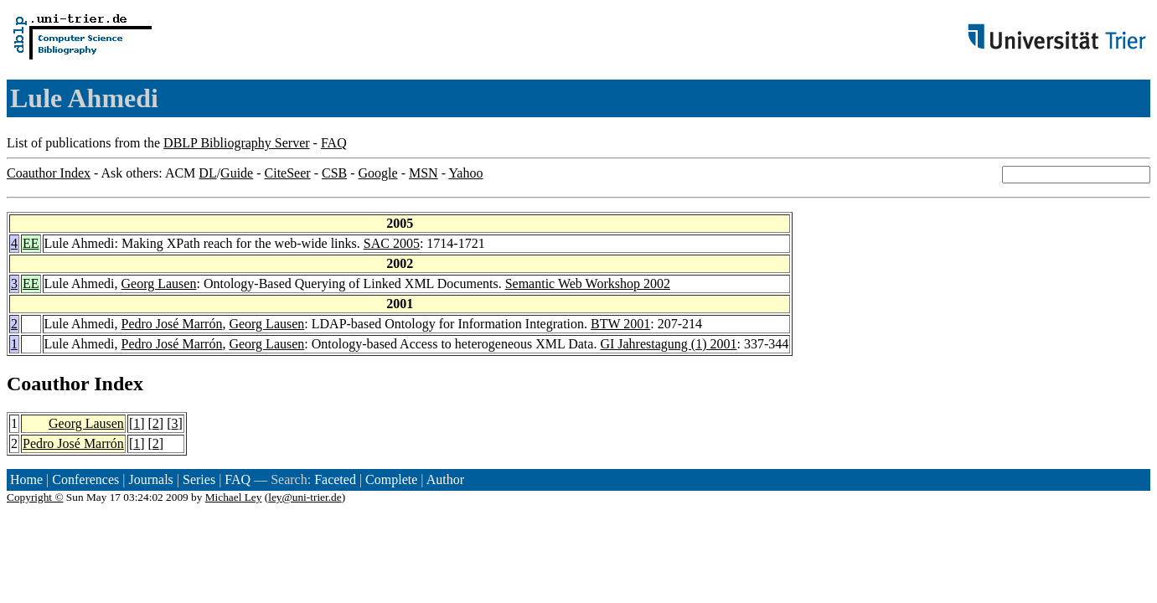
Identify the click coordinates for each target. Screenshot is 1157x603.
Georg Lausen (159, 283)
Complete (391, 479)
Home (26, 479)
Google (378, 173)
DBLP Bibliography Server (236, 143)
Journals (150, 479)
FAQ (334, 143)
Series (199, 479)
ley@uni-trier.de (304, 497)
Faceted (335, 479)
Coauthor (48, 383)
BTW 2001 (620, 324)
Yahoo (465, 173)
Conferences (85, 479)
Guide (236, 173)
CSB (334, 173)
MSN (423, 173)
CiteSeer (288, 173)
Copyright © (35, 497)
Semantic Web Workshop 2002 (587, 283)
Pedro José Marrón (172, 324)
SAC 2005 (392, 243)
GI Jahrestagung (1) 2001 (668, 344)
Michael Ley (233, 497)
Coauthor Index (48, 173)
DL (207, 173)
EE (31, 243)
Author (445, 479)
